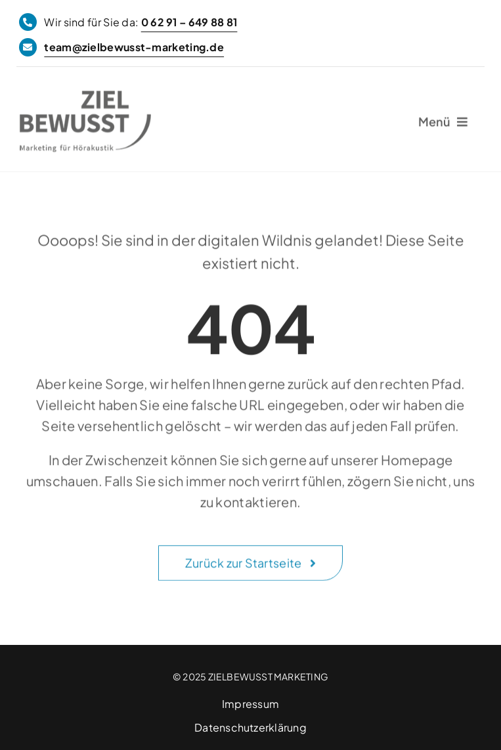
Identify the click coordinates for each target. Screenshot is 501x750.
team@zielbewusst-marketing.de (134, 47)
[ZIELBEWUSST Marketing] (85, 99)
